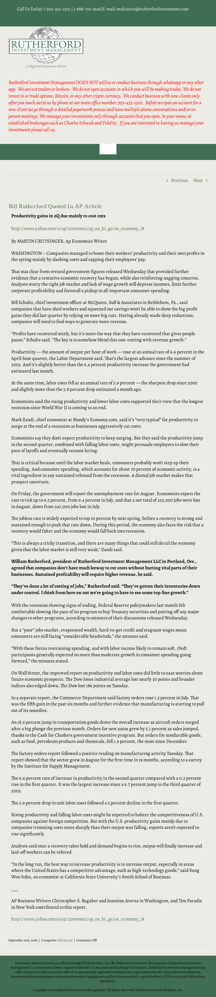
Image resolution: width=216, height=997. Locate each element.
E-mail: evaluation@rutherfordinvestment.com (145, 9)
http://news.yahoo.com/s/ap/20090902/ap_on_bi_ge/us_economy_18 (77, 228)
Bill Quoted (64, 940)
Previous (179, 180)
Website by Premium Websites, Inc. (159, 990)
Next (198, 180)
